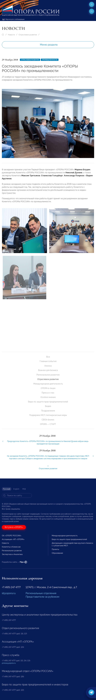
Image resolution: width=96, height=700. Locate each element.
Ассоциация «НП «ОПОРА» (13, 539)
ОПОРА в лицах (48, 388)
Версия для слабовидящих (13, 19)
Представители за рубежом (42, 596)
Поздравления (48, 410)
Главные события (48, 361)
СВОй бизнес (48, 419)
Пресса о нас (48, 393)
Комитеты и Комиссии (11, 547)
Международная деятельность (48, 384)
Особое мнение (48, 397)
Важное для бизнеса (48, 370)
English (16, 489)
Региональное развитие (48, 375)
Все (48, 357)
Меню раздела (49, 44)
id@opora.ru (9, 593)
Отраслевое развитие (28, 35)
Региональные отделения (41, 593)
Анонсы (48, 366)
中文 (24, 489)
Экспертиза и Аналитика (12, 554)
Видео (48, 406)
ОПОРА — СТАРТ (48, 424)
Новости (11, 35)
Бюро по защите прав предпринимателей (48, 402)
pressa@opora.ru (9, 663)
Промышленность (49, 60)
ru (92, 11)
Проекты (55, 549)
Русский (6, 489)
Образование (57, 553)
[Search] (17, 495)
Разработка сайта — (14, 562)
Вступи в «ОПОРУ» (14, 527)
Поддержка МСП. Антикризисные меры (48, 415)
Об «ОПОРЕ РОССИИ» (11, 536)
